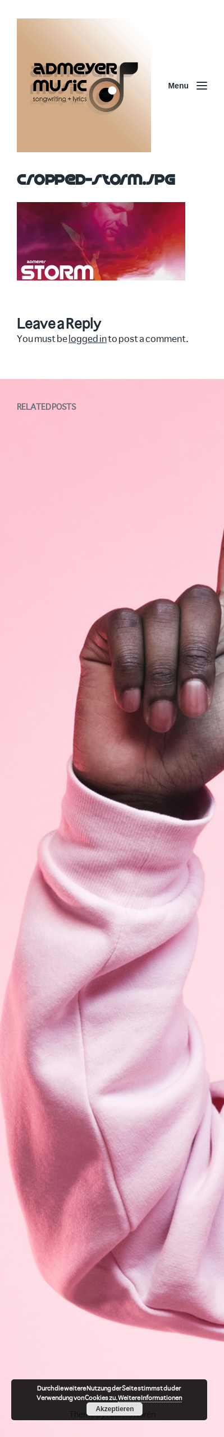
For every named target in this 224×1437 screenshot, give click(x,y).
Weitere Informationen (150, 1397)
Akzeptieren (114, 1409)
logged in (87, 338)
